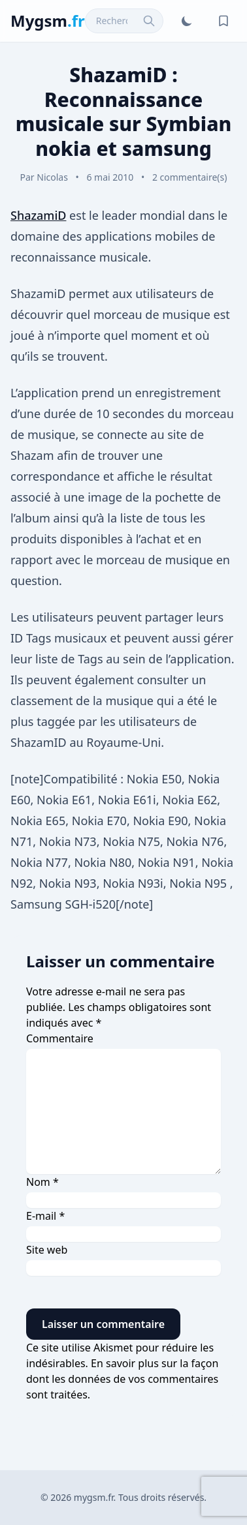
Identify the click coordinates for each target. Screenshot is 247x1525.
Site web (46, 1250)
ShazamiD (38, 215)
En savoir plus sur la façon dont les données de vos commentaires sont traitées (122, 1379)
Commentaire (59, 1038)
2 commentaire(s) (189, 177)
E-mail (45, 1216)
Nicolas (52, 177)
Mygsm (47, 20)
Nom (42, 1182)
